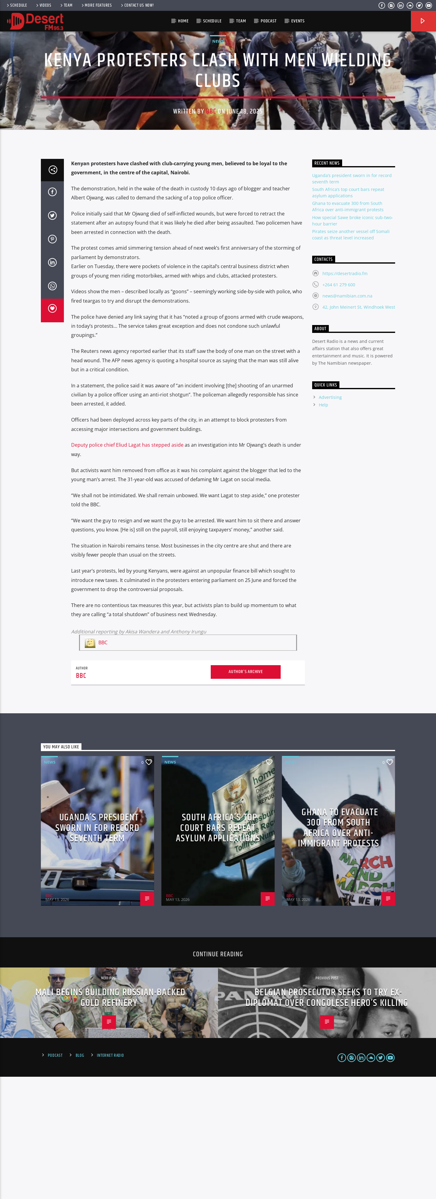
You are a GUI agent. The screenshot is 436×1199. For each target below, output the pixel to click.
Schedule (16, 5)
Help (323, 527)
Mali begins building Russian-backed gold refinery (110, 1120)
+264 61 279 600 (338, 407)
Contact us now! (137, 5)
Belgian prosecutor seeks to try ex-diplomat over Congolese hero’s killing (327, 1120)
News (218, 102)
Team (66, 5)
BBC (211, 172)
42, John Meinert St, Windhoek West (358, 429)
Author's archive (246, 794)
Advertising (330, 519)
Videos (43, 5)
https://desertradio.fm (345, 396)
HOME (183, 21)
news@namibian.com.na (347, 418)
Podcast (269, 21)
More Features (96, 5)
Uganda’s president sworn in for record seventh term (97, 950)
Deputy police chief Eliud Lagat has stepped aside (127, 567)
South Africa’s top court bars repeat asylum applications (218, 950)
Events (298, 21)
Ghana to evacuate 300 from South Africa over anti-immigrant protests (338, 950)
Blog (80, 1177)
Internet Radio (110, 1177)
